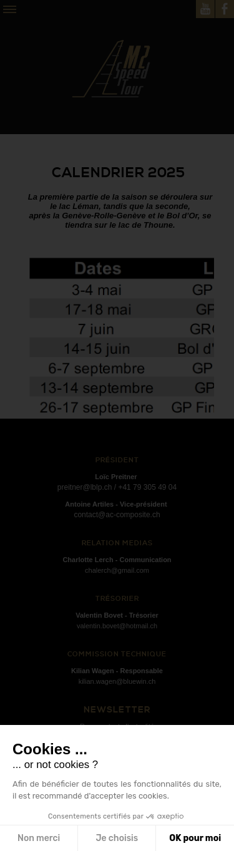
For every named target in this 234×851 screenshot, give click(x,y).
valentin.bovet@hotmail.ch (117, 626)
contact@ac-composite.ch (117, 514)
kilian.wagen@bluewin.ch (117, 681)
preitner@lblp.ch (84, 487)
